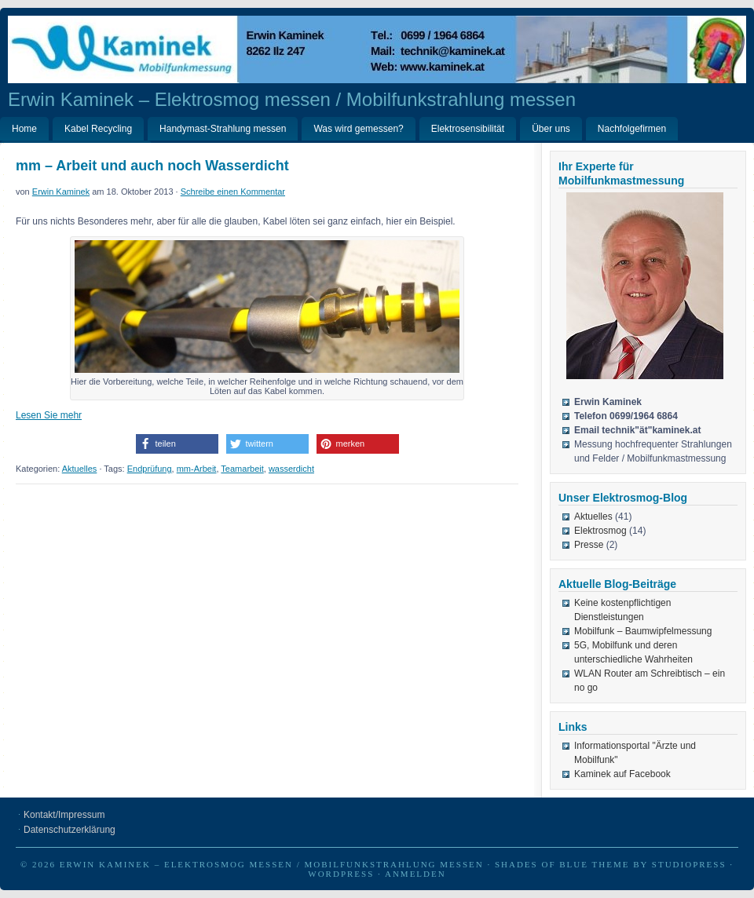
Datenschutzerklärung (69, 829)
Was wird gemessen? (358, 128)
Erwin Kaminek (61, 191)
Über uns (551, 128)
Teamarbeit (242, 468)
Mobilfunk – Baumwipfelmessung (643, 631)
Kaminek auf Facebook (622, 773)
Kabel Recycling (98, 128)
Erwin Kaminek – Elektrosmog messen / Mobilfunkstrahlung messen (292, 99)
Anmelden (415, 873)
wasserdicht (291, 468)
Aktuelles (79, 468)
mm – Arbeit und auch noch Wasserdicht (152, 165)
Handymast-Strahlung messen (222, 128)
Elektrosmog (600, 530)
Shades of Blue (541, 864)
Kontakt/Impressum (64, 814)
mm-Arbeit (197, 468)
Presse (588, 544)
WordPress (341, 873)
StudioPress (689, 864)
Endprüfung (149, 468)
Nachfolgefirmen (632, 128)
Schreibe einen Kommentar (233, 191)
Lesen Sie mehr (49, 415)
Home (24, 128)
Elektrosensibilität (467, 128)
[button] (177, 444)
